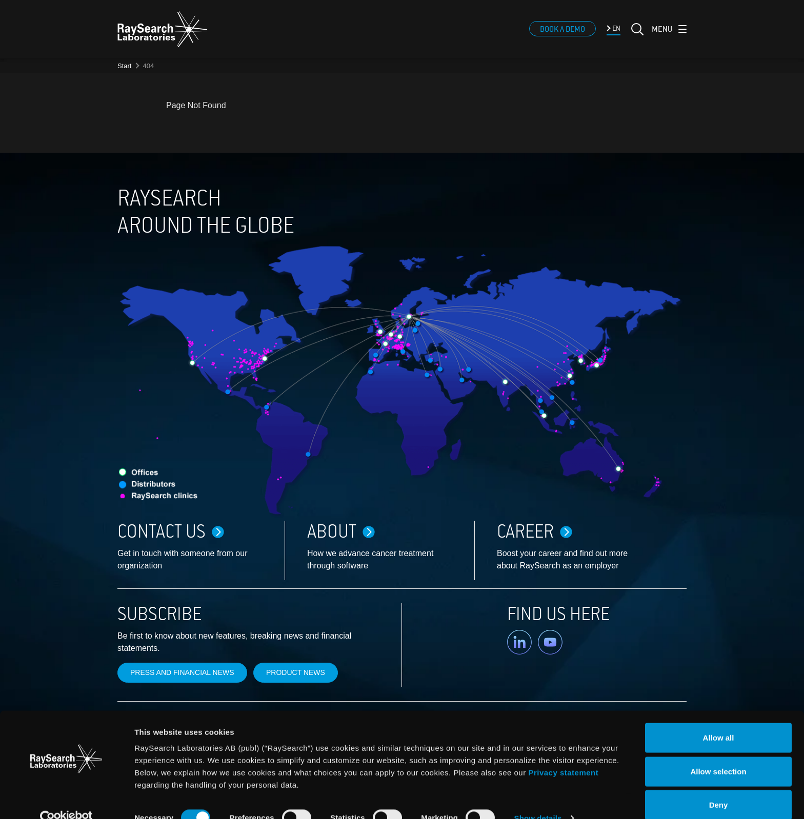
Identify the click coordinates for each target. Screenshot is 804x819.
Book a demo (562, 33)
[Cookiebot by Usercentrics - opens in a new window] (66, 799)
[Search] (636, 39)
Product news (295, 672)
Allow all (718, 718)
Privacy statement (563, 753)
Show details (538, 798)
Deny (718, 785)
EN (615, 32)
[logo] (162, 33)
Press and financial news (182, 672)
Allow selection (718, 752)
